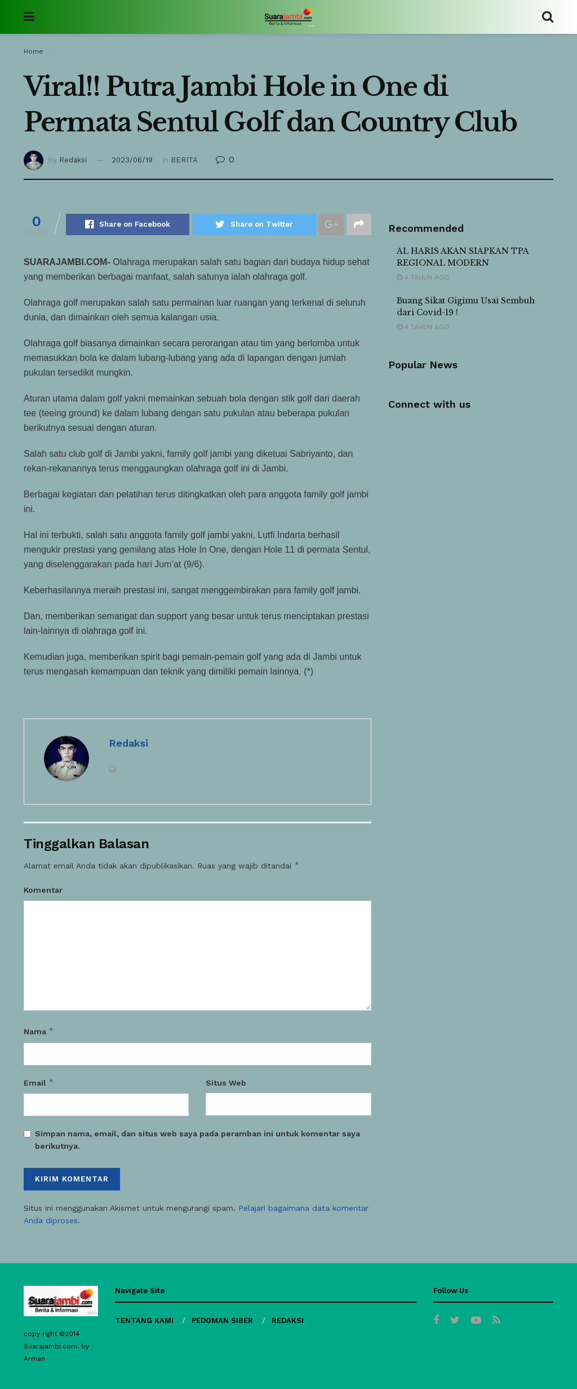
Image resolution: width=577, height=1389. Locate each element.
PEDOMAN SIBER (222, 1320)
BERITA (184, 160)
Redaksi (73, 160)
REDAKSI (288, 1320)
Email (39, 1083)
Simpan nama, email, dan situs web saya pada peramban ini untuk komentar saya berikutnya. (197, 1139)
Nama (39, 1031)
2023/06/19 (132, 160)
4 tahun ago (423, 277)
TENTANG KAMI (144, 1320)
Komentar (43, 889)
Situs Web (226, 1082)
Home (33, 51)
